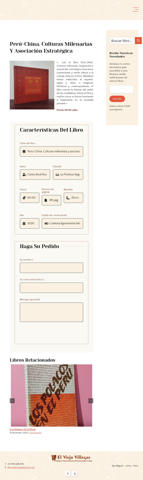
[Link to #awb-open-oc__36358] (135, 10)
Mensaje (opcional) (30, 299)
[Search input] (122, 40)
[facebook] (68, 474)
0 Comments (35, 433)
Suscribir (117, 98)
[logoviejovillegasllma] (71, 456)
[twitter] (75, 474)
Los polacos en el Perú (22, 429)
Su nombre (26, 259)
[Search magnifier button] (138, 40)
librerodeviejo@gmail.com (21, 467)
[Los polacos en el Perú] (51, 365)
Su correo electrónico (32, 279)
